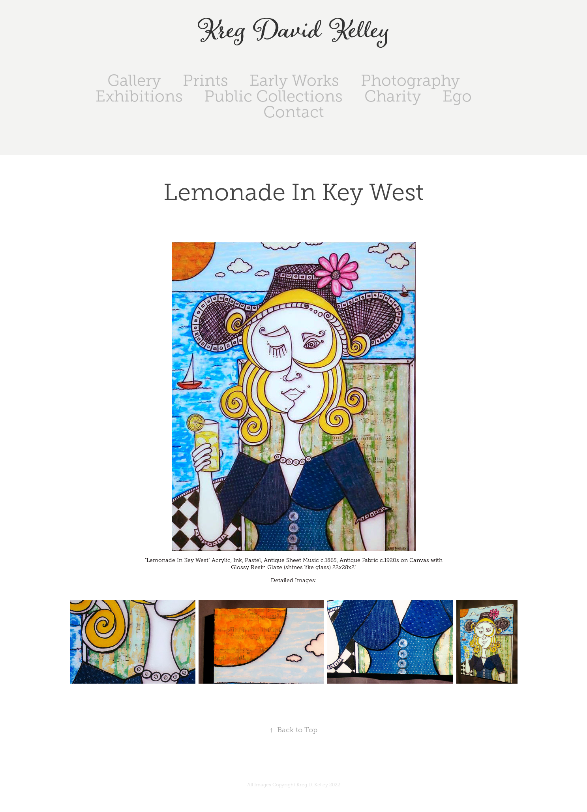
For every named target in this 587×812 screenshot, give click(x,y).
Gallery (134, 80)
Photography (410, 80)
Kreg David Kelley (293, 31)
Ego (457, 96)
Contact (293, 112)
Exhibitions (139, 96)
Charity (392, 96)
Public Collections (273, 96)
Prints (205, 80)
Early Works (294, 80)
